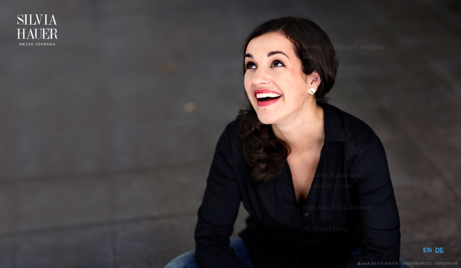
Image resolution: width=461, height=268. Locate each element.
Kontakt (422, 237)
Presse (428, 215)
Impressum (446, 263)
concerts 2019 (322, 121)
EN (427, 250)
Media (429, 193)
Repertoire (416, 181)
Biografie (419, 170)
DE (439, 250)
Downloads (413, 226)
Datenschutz (416, 263)
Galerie (426, 204)
